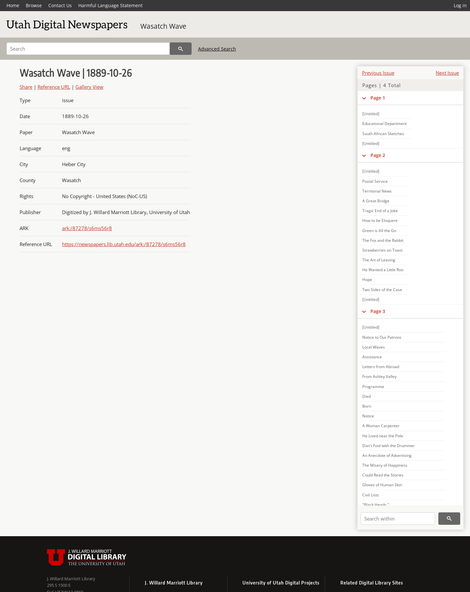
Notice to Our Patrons (381, 337)
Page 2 (377, 155)
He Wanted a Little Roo (382, 270)
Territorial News (377, 191)
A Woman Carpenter (381, 425)
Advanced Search (217, 49)
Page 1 (377, 98)
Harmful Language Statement (110, 5)
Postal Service (375, 181)
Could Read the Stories (382, 475)
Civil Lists (370, 495)
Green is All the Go (379, 230)
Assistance (372, 357)
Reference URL (54, 87)
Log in (460, 5)
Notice (368, 416)
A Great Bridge (375, 201)
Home (13, 5)
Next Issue (447, 73)
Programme (373, 386)
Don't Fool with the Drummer (388, 445)
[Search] (88, 48)
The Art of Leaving (378, 260)
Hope (367, 279)
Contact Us (60, 5)
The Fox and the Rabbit (382, 240)
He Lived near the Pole (382, 436)
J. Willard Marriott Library (71, 579)
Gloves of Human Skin (382, 485)
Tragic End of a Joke (380, 210)
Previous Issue (378, 73)
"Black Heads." (375, 504)
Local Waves (373, 347)
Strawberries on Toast (382, 250)
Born (366, 406)
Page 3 (377, 311)
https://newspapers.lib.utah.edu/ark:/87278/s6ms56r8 (124, 244)
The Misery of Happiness (384, 465)
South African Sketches (383, 133)
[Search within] (398, 518)
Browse (34, 5)
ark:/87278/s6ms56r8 (87, 228)
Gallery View (89, 87)
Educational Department (384, 123)
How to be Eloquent (380, 220)
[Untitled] (370, 114)
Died (366, 396)
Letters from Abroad (380, 366)
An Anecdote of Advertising (387, 455)
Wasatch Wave (163, 26)
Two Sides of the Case (382, 289)
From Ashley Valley (379, 376)
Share (26, 87)
